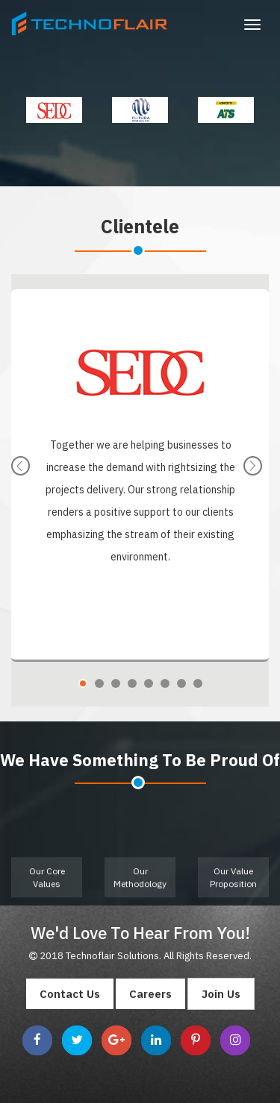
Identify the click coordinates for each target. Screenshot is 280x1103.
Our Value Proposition (233, 885)
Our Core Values (47, 885)
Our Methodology (140, 885)
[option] (54, 110)
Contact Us (70, 994)
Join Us (221, 994)
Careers (150, 994)
